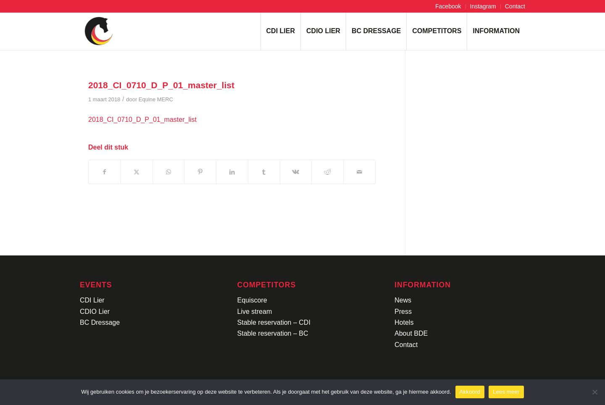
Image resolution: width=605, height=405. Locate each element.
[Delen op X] (137, 172)
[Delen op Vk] (296, 172)
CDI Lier (92, 300)
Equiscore (252, 300)
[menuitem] (448, 6)
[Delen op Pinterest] (200, 172)
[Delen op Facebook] (105, 172)
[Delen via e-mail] (359, 172)
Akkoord (470, 392)
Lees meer (506, 392)
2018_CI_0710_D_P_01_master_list (142, 119)
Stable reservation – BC (272, 333)
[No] (594, 392)
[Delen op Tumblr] (264, 172)
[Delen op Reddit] (327, 172)
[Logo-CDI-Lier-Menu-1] (99, 31)
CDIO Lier (95, 311)
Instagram (483, 6)
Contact (515, 6)
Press (403, 311)
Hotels (404, 322)
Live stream (254, 311)
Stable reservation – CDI (273, 322)
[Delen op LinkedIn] (232, 172)
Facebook (448, 6)
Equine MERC (156, 99)
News (403, 300)
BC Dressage (100, 322)
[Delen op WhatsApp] (168, 172)
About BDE (411, 333)
